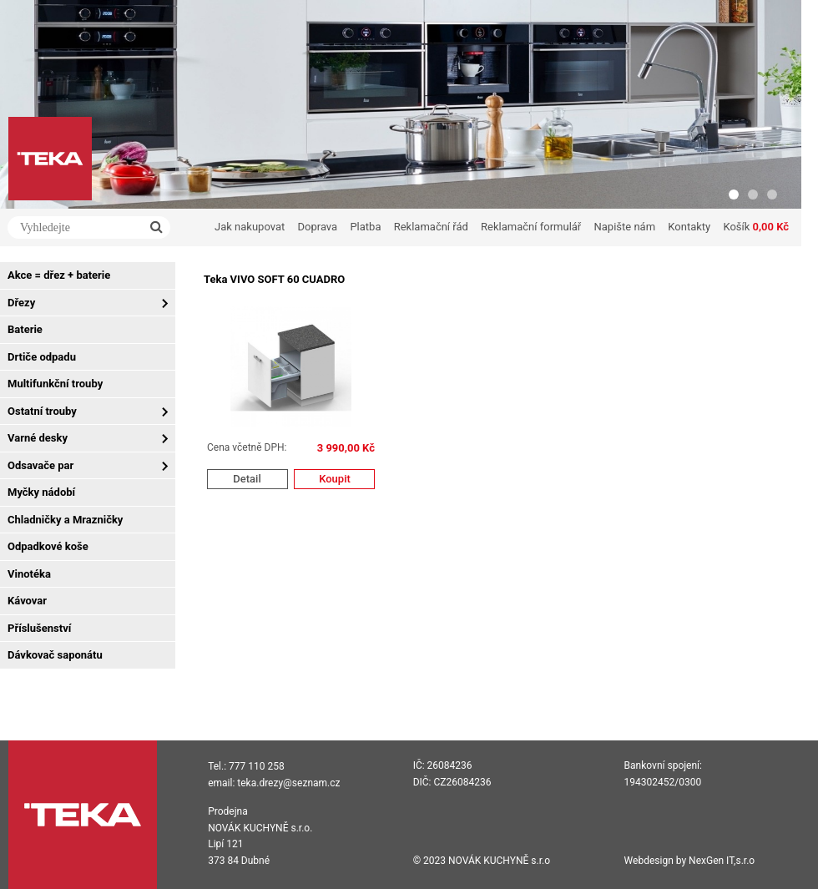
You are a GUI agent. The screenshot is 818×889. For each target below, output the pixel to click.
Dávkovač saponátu (55, 655)
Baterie (25, 329)
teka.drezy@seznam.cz (288, 783)
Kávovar (27, 600)
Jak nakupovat (250, 226)
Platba (365, 226)
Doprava (318, 226)
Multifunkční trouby (55, 383)
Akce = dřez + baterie (59, 275)
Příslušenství (39, 628)
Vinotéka (29, 574)
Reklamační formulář (531, 226)
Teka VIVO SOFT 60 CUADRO (274, 279)
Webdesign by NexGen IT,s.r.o (689, 860)
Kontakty (689, 226)
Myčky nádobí (41, 492)
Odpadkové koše (48, 546)
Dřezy (21, 302)
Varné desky (38, 438)
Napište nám (625, 226)
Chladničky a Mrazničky (65, 519)
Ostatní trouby (42, 411)
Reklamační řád (431, 226)
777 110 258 (257, 766)
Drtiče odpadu (42, 357)
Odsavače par (40, 465)
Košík (756, 226)
